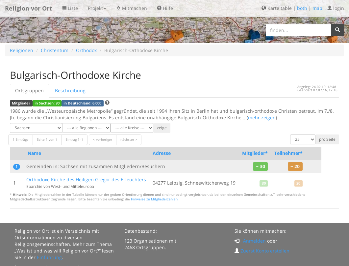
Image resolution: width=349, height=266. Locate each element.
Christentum (54, 50)
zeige (162, 128)
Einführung (49, 257)
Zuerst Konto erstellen (264, 251)
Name (34, 153)
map (317, 8)
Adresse (162, 153)
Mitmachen (131, 8)
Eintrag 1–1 (74, 139)
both (302, 8)
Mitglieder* (255, 153)
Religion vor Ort (28, 8)
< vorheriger (102, 139)
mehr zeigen (262, 117)
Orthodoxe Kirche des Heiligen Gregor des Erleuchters (86, 179)
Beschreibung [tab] (70, 90)
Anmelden (254, 241)
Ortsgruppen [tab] (29, 90)
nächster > (128, 139)
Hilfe (165, 8)
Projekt (97, 8)
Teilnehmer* (288, 153)
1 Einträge (20, 139)
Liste (70, 8)
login (335, 8)
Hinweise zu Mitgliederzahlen (154, 199)
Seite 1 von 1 (47, 139)
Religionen (21, 50)
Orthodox (86, 50)
